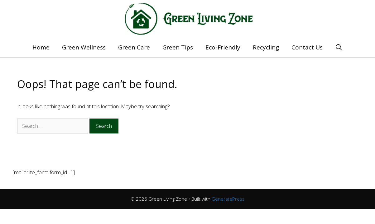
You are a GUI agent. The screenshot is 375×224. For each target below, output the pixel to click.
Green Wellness (84, 47)
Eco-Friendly (222, 47)
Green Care (134, 47)
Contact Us (307, 47)
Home (41, 47)
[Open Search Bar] (339, 47)
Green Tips (177, 47)
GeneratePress (228, 199)
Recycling (266, 47)
